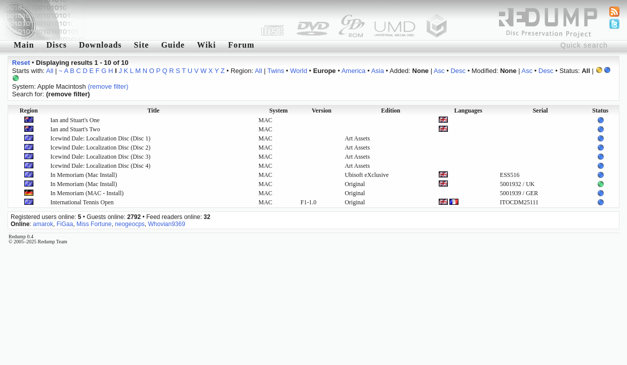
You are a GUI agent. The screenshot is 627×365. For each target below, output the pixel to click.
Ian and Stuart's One (75, 120)
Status (600, 110)
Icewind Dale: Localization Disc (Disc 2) (101, 147)
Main (24, 45)
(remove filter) (108, 86)
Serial (540, 110)
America (354, 71)
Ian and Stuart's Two (75, 129)
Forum (241, 45)
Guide (173, 45)
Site (141, 45)
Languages (468, 110)
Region (29, 110)
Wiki (206, 45)
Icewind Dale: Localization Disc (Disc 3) (101, 156)
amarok (43, 224)
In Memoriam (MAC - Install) (87, 193)
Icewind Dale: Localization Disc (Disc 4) (101, 165)
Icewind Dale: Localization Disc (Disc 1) (101, 138)
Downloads (100, 45)
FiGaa (65, 224)
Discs (56, 45)
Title (153, 110)
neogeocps (130, 224)
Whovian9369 (166, 224)
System (278, 110)
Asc (439, 71)
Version (321, 110)
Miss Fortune (93, 224)
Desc (458, 71)
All (49, 71)
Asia (377, 71)
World (298, 71)
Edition (390, 110)
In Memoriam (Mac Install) (84, 174)
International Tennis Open (82, 202)
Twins (275, 71)
